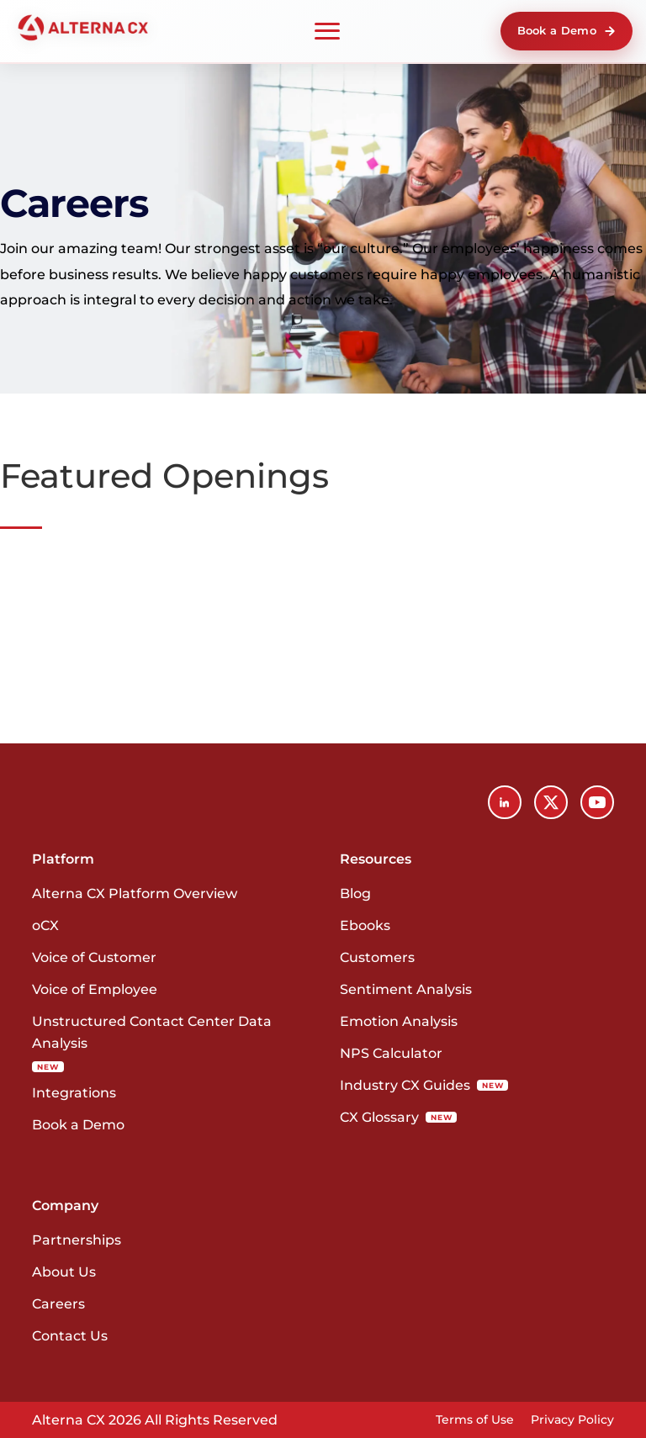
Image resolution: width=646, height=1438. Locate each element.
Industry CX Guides (424, 1085)
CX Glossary (398, 1117)
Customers (377, 957)
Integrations (74, 1093)
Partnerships (76, 1240)
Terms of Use (475, 1419)
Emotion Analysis (399, 1021)
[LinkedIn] (505, 802)
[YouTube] (597, 802)
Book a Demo (567, 31)
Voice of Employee (94, 989)
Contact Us (70, 1336)
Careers (58, 1304)
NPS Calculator (391, 1053)
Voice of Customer (94, 957)
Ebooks (365, 925)
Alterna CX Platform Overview (134, 893)
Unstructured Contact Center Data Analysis (152, 1042)
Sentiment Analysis (406, 989)
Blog (355, 893)
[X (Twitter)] (551, 802)
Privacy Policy (572, 1419)
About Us (64, 1272)
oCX (45, 925)
